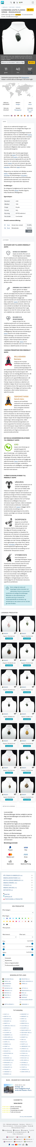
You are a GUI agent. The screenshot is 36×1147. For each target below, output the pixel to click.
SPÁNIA (24, 983)
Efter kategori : (6, 910)
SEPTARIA (24, 1062)
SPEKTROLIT (25, 1064)
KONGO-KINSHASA (27, 981)
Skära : (4, 952)
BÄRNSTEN (25, 1023)
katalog (5, 7)
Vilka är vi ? (29, 1124)
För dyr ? (30, 72)
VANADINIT (7, 1071)
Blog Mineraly (7, 1130)
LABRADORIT (25, 1046)
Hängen (18, 7)
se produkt (9, 638)
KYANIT (7, 1046)
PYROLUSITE (25, 1055)
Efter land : (22, 934)
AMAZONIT (25, 1014)
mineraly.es (28, 1139)
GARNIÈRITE (8, 1034)
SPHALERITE (8, 1067)
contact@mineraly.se (20, 1132)
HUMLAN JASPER (9, 1039)
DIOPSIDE (7, 1028)
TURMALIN (25, 1069)
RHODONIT (8, 1057)
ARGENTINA (25, 979)
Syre (8, 225)
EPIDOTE (7, 1030)
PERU (24, 992)
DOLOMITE (25, 1028)
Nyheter (6, 894)
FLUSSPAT (7, 1032)
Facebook (16, 1130)
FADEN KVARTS (26, 1030)
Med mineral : (6, 934)
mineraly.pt (18, 1141)
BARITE (7, 1023)
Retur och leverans (8, 1126)
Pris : (4, 941)
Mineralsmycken (10, 887)
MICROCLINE (25, 1051)
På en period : (6, 927)
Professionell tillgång (20, 1126)
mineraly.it (18, 1139)
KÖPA (30, 10)
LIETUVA (25, 988)
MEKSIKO (7, 992)
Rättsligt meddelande (12, 1124)
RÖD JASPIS (25, 1060)
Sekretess (22, 1124)
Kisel (8, 228)
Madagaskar (18, 110)
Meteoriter (8, 890)
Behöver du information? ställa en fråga (12, 62)
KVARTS (24, 1044)
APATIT (23, 1018)
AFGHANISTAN (8, 979)
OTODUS (24, 1053)
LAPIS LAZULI (8, 1048)
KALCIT (24, 1041)
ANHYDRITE (8, 1018)
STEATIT (24, 1067)
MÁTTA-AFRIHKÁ (9, 1004)
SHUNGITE (8, 1064)
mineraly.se (28, 1141)
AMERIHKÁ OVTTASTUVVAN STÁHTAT (26, 1000)
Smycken (11, 7)
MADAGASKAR (27, 990)
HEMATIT (24, 1037)
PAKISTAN (7, 995)
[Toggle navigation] (33, 2)
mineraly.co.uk (22, 1137)
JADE (23, 1039)
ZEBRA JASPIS (25, 1071)
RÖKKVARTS (8, 1062)
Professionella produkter (12, 899)
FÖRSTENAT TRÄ (26, 1032)
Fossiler (7, 885)
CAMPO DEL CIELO (9, 1025)
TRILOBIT (7, 1069)
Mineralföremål (10, 883)
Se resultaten (18, 969)
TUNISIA (7, 997)
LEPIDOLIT (24, 1048)
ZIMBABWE (25, 1004)
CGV (4, 1124)
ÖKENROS (7, 1074)
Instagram (24, 1130)
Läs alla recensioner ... (26, 1116)
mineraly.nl (8, 1141)
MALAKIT (7, 1051)
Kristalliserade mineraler (13, 880)
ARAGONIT (7, 1021)
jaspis (5, 633)
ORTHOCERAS (8, 1053)
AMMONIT (24, 1016)
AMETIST (7, 1016)
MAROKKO (8, 990)
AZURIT (24, 1021)
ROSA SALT (25, 1057)
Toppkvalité (7, 896)
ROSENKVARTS (9, 1060)
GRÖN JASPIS (8, 1037)
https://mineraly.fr (18, 1134)
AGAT (6, 1014)
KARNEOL (7, 1044)
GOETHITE (25, 1034)
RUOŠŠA (25, 995)
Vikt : (4, 947)
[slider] (4, 944)
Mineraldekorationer (11, 878)
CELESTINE (25, 1025)
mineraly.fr (10, 1137)
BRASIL (7, 981)
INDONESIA (8, 988)
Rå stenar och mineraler (12, 875)
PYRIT (6, 1055)
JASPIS (7, 1041)
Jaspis (30, 104)
